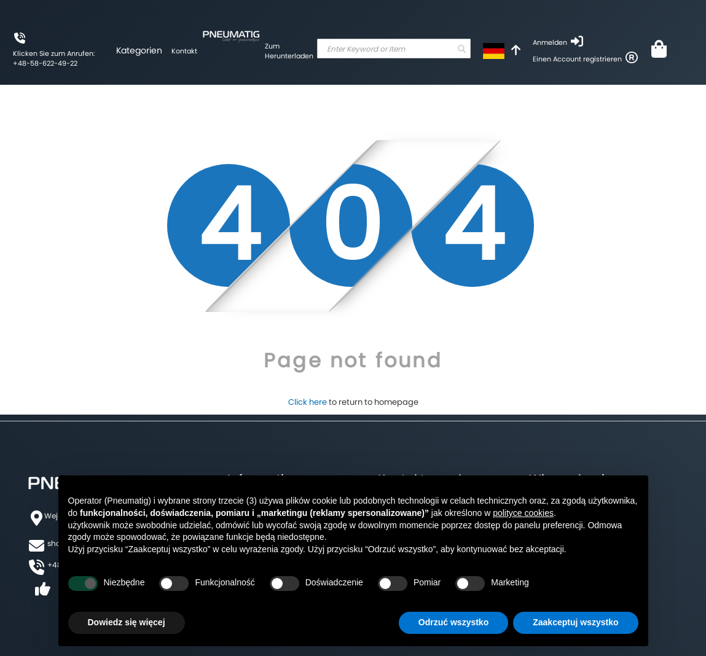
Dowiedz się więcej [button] (126, 622)
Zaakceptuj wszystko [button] (575, 622)
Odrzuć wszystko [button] (453, 622)
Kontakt (184, 51)
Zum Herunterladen (289, 51)
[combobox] (394, 48)
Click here (307, 402)
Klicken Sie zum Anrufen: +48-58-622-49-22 (54, 58)
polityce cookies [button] (523, 513)
